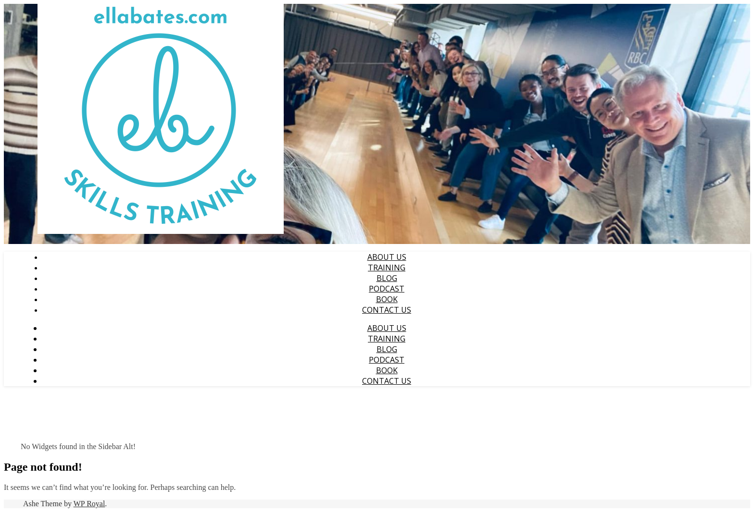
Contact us (386, 310)
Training (386, 267)
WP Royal (89, 504)
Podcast (386, 288)
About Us (386, 257)
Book (387, 299)
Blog (387, 278)
